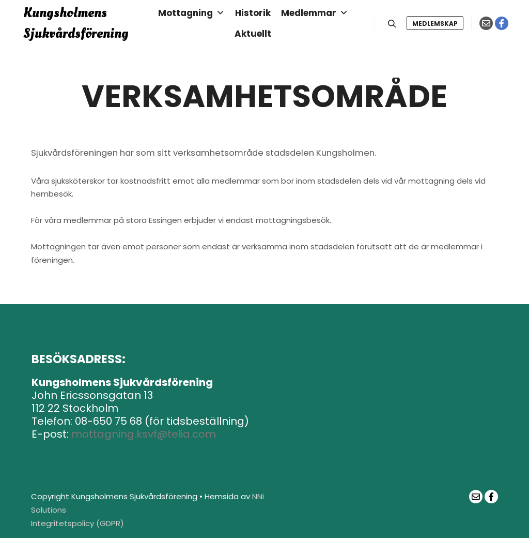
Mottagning (191, 13)
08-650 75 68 (108, 421)
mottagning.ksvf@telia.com (143, 434)
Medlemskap (435, 23)
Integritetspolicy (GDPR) (77, 523)
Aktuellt (253, 33)
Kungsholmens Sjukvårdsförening (76, 23)
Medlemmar (314, 13)
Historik (253, 13)
